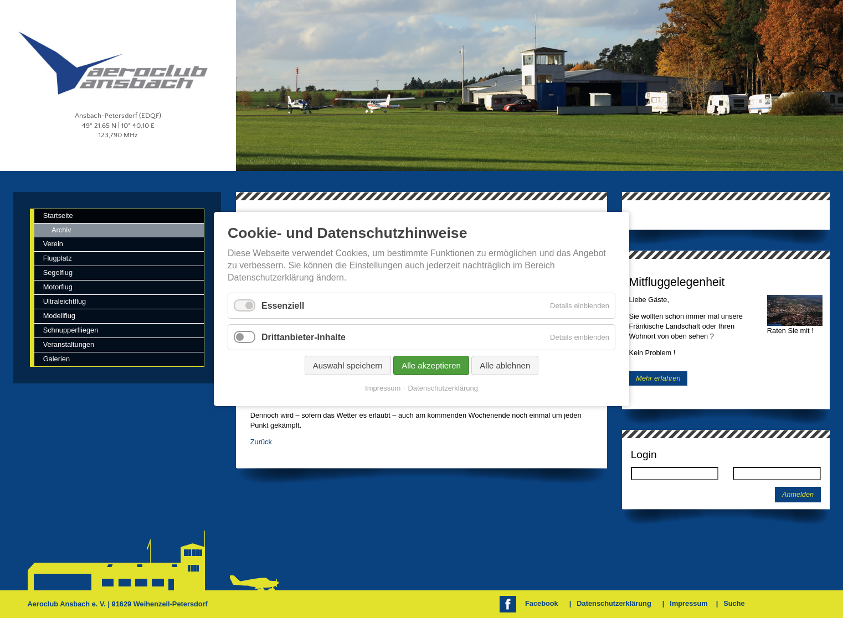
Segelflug (58, 272)
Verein (53, 244)
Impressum (688, 603)
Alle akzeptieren (431, 365)
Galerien (56, 359)
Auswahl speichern (348, 365)
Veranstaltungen (69, 344)
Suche (733, 603)
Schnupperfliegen (71, 330)
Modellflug (59, 315)
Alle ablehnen (505, 365)
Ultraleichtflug (64, 301)
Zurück (261, 442)
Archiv (61, 230)
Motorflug (58, 287)
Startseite (58, 215)
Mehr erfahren (658, 378)
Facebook (541, 603)
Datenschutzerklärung (614, 603)
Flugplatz (57, 258)
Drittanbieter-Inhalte (303, 337)
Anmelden (798, 494)
